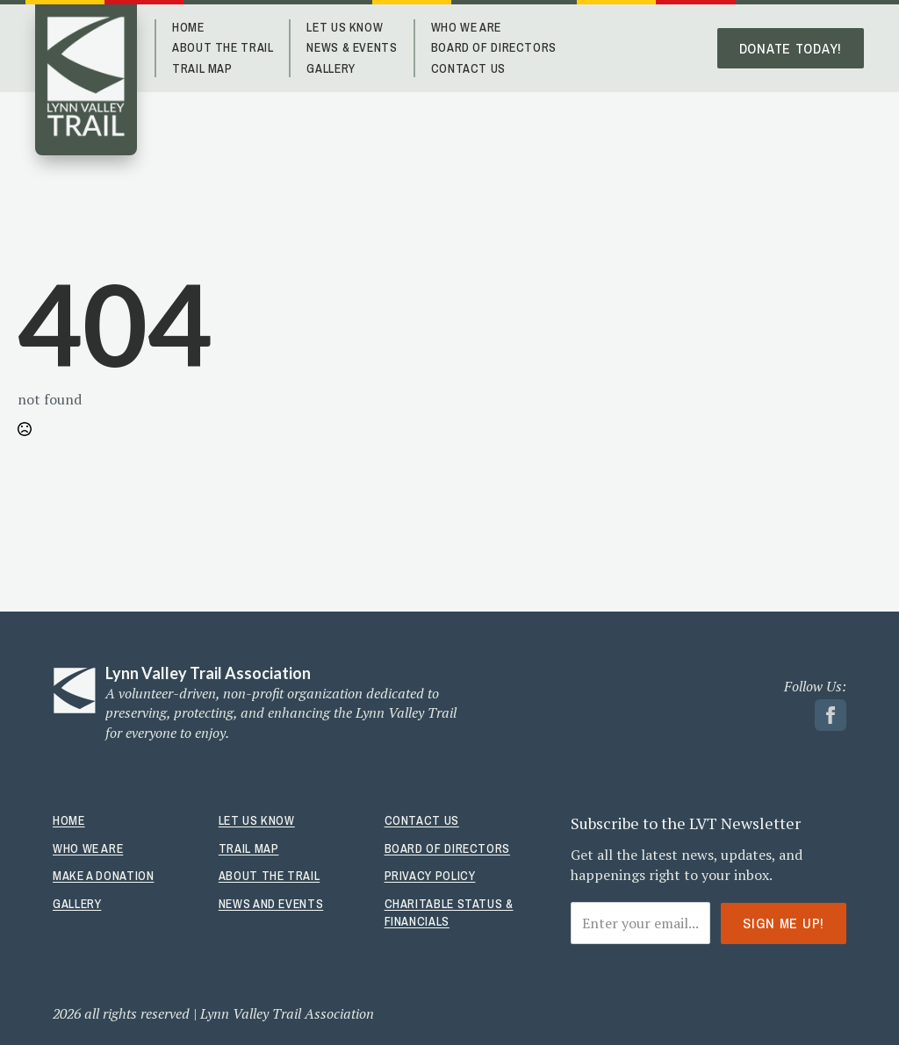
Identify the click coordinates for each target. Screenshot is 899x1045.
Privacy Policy (430, 876)
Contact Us (468, 68)
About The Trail (222, 47)
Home (188, 27)
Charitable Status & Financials (449, 912)
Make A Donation (103, 876)
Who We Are (466, 27)
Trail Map (202, 68)
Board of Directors (494, 47)
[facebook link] (830, 715)
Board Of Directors (447, 848)
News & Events (351, 47)
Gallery (330, 68)
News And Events (271, 904)
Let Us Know (344, 27)
